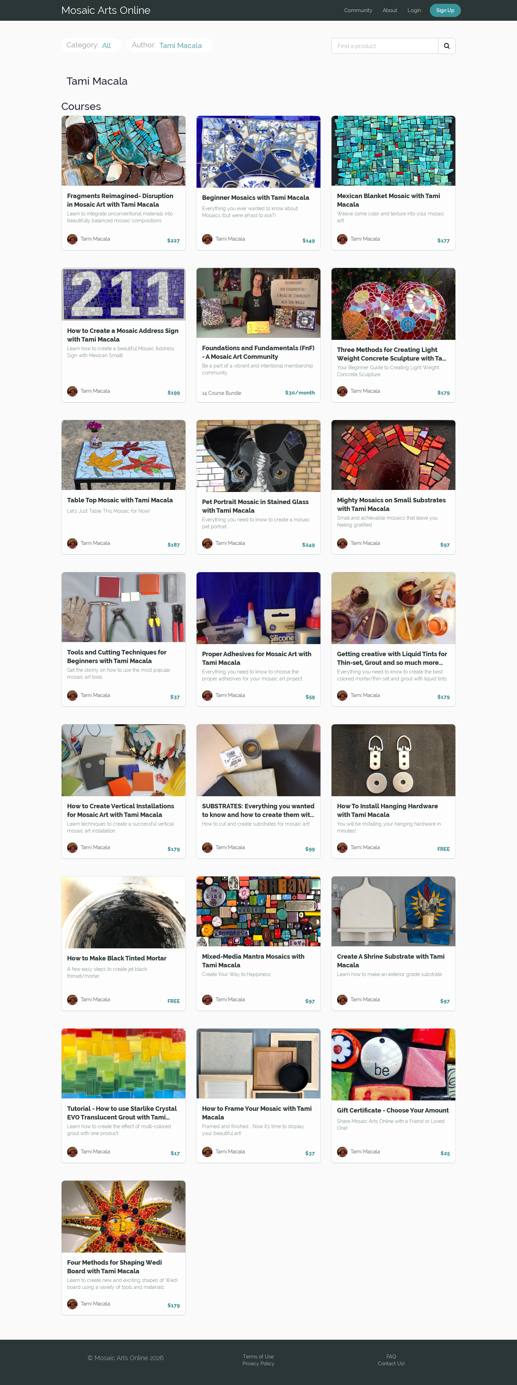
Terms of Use (258, 1356)
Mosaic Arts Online (106, 10)
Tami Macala (181, 45)
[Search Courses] (447, 46)
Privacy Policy (258, 1363)
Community (358, 10)
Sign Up (445, 10)
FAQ (391, 1356)
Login (414, 10)
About (390, 10)
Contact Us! (391, 1363)
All (107, 45)
